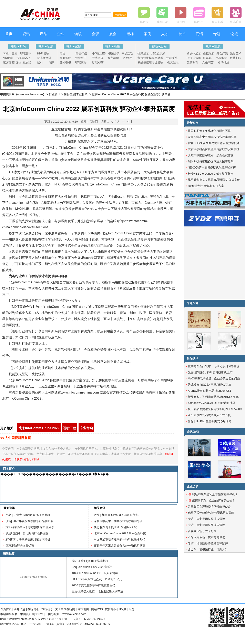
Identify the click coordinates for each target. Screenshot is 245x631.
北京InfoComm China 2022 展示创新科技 (120, 533)
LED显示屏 (158, 53)
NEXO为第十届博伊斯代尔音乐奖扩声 (212, 167)
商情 (199, 34)
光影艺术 (235, 53)
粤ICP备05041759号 (97, 623)
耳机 (6, 53)
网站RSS (97, 609)
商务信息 (19, 609)
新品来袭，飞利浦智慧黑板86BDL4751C (213, 396)
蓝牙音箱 (9, 62)
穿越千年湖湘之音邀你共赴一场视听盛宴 (119, 545)
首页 (8, 34)
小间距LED (99, 53)
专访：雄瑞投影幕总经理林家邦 (208, 543)
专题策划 (192, 303)
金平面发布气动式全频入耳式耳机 (209, 415)
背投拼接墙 (144, 58)
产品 (43, 34)
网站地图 (83, 609)
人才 (165, 34)
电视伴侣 (81, 53)
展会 (112, 34)
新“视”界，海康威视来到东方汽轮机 (28, 539)
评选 (131, 609)
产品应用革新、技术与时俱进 (206, 537)
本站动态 (47, 609)
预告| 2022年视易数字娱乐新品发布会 (29, 521)
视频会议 (114, 53)
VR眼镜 (8, 58)
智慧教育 (192, 62)
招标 (130, 34)
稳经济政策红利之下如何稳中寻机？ (213, 494)
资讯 (26, 34)
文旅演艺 (208, 62)
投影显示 (143, 53)
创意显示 (173, 62)
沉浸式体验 (194, 58)
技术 (182, 34)
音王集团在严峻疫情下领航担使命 (209, 506)
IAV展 (122, 609)
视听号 (144, 21)
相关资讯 (99, 508)
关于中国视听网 (65, 609)
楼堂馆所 (223, 62)
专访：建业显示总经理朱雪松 (206, 518)
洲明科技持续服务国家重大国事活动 (211, 161)
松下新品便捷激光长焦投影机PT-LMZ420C (215, 409)
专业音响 (157, 62)
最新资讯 (9, 508)
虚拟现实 (208, 53)
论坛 (234, 34)
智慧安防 (235, 58)
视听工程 (69, 428)
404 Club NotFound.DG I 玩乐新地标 (95, 573)
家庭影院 (65, 58)
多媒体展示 (194, 53)
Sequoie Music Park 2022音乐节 (92, 567)
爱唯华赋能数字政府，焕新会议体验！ (212, 155)
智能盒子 (80, 58)
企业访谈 (192, 486)
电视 (62, 53)
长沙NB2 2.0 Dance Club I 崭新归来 (210, 173)
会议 (95, 34)
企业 (60, 34)
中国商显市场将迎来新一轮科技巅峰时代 (119, 539)
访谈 (78, 34)
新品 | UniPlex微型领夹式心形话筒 (210, 421)
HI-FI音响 (43, 53)
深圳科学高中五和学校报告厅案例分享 (30, 527)
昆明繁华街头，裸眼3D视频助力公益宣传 (214, 179)
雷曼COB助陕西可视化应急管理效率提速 (214, 143)
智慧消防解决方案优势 (20, 545)
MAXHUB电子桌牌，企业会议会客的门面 (214, 378)
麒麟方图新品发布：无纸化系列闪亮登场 (213, 366)
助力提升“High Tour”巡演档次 (90, 560)
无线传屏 (97, 58)
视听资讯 (33, 609)
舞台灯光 (222, 53)
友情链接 (110, 609)
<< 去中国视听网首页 (15, 438)
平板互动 (127, 53)
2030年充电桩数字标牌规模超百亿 (93, 585)
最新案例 (192, 122)
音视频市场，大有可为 (202, 531)
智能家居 (80, 62)
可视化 (207, 58)
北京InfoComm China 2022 (39, 428)
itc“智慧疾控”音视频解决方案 (206, 185)
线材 (40, 62)
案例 (147, 34)
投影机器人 (24, 58)
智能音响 (25, 53)
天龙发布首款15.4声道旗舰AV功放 (209, 384)
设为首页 (6, 609)
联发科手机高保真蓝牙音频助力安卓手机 (213, 149)
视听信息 (69, 94)
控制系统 (172, 58)
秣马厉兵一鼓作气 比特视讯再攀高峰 (211, 512)
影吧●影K (98, 62)
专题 (217, 34)
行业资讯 (54, 94)
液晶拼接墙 (144, 62)
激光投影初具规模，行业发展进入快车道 (97, 591)
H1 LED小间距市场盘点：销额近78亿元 (97, 579)
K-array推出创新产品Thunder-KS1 (209, 390)
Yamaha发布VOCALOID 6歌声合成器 (211, 403)
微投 (18, 62)
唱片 (52, 62)
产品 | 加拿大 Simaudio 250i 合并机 (28, 515)
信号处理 (157, 58)
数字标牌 (113, 58)
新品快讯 (192, 358)
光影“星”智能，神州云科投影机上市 (210, 372)
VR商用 (128, 58)
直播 (14, 53)
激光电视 (65, 62)
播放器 (26, 62)
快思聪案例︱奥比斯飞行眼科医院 (27, 533)
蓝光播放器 (44, 58)
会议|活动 (193, 431)
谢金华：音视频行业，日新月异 (208, 549)
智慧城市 (222, 58)
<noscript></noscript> (88, 487)
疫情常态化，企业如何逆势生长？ (211, 500)
